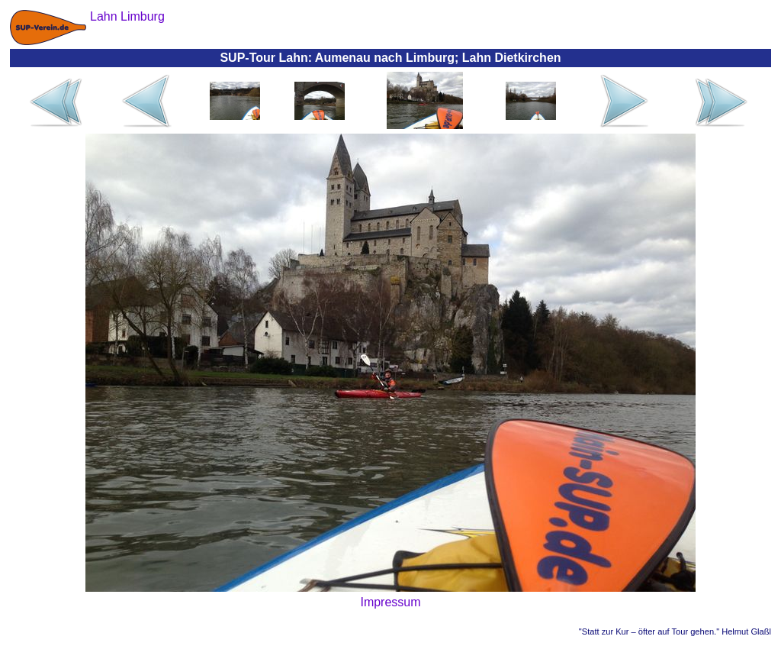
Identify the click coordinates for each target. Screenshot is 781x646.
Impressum (390, 602)
